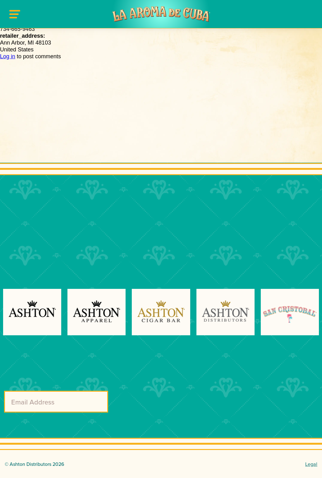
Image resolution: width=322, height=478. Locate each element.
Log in (7, 56)
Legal (311, 464)
